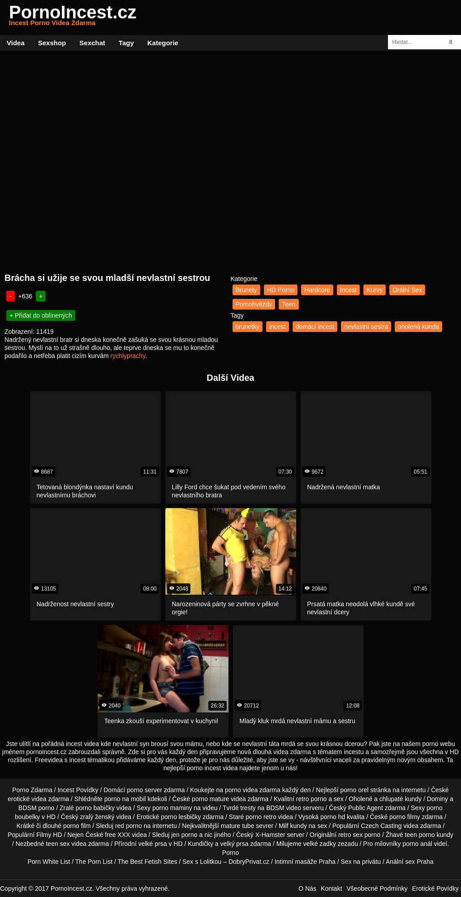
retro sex (350, 834)
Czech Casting (381, 825)
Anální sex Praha (410, 861)
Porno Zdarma (32, 790)
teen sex (57, 843)
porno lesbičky (181, 816)
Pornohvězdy (254, 304)
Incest (348, 289)
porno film (76, 825)
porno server (144, 790)
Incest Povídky (77, 790)
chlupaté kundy (400, 798)
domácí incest (315, 326)
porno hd (332, 816)
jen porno (184, 834)
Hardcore (317, 289)
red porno (128, 825)
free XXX (117, 834)
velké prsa (152, 843)
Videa (16, 43)
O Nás (307, 888)
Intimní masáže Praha (305, 861)
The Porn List (93, 861)
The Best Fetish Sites (147, 861)
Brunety (246, 289)
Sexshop (52, 43)
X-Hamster (270, 834)
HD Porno (280, 289)
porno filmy (404, 816)
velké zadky (319, 843)
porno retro (261, 816)
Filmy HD (49, 834)
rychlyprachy (128, 355)
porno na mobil (125, 798)
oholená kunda (418, 326)
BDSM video (283, 807)
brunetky (248, 326)
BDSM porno (36, 807)
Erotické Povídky (435, 888)
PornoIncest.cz (73, 17)
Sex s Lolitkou (201, 861)
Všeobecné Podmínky (377, 888)
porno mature (210, 798)
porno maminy (172, 807)
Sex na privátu (361, 861)
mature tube (237, 825)
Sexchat (92, 43)
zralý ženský (97, 816)
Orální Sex (407, 289)
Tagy (126, 43)
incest (277, 326)
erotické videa (27, 798)
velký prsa (234, 843)
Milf (284, 825)
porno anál (417, 843)
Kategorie (162, 43)
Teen (288, 304)
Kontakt (331, 888)
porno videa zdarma (252, 790)
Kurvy (374, 289)
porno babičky (95, 807)
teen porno (420, 834)
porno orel (354, 790)
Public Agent (365, 807)
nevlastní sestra (366, 326)
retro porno (311, 798)
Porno (230, 852)
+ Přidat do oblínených (40, 315)
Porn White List (48, 861)
